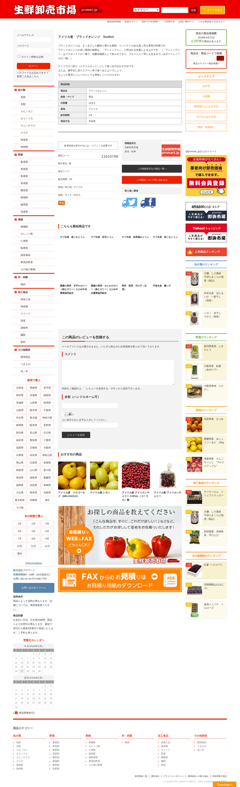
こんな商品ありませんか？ (211, 21)
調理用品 (25, 357)
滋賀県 (19, 447)
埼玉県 (19, 417)
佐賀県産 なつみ (214, 419)
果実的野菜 (27, 262)
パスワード (34, 48)
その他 (19, 507)
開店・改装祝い (206, 127)
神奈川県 (47, 417)
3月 (47, 523)
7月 (20, 538)
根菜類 (24, 176)
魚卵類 (24, 146)
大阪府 (47, 447)
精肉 (23, 284)
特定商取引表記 (219, 776)
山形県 (33, 402)
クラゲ (24, 132)
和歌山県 (47, 455)
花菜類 (24, 211)
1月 (20, 523)
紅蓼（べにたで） (214, 564)
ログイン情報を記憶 (30, 56)
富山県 (33, 432)
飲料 (23, 342)
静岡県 (19, 425)
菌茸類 (24, 190)
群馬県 (47, 402)
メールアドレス (34, 38)
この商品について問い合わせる (152, 180)
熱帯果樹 (25, 255)
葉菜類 (24, 161)
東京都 (33, 417)
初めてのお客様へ (151, 21)
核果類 (24, 248)
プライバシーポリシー (173, 776)
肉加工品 (25, 299)
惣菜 (23, 320)
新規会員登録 (114, 21)
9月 (47, 538)
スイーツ (25, 313)
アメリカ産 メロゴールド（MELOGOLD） (72, 492)
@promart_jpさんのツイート (201, 151)
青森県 (33, 387)
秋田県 (19, 395)
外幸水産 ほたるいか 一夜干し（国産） (214, 297)
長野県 (47, 425)
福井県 (19, 440)
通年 (19, 553)
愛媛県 (47, 477)
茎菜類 (24, 183)
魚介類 (21, 90)
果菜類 (24, 169)
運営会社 (155, 776)
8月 (33, 538)
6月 (47, 531)
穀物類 (24, 197)
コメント (70, 354)
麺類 (23, 334)
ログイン (96, 145)
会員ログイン (131, 21)
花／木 (24, 371)
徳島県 (33, 477)
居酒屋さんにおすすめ (206, 106)
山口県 (33, 470)
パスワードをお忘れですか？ (33, 72)
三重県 (47, 440)
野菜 (20, 154)
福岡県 (19, 485)
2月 (33, 523)
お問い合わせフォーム (34, 587)
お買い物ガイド (186, 21)
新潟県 (19, 432)
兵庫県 (19, 455)
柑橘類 (24, 226)
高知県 (19, 477)
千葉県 (47, 410)
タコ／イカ (27, 118)
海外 (47, 500)
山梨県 (19, 410)
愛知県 (33, 440)
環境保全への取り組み (198, 776)
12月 (47, 546)
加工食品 (23, 292)
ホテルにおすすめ (206, 116)
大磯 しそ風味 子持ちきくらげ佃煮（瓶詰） (214, 277)
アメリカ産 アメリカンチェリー (168, 492)
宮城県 (33, 395)
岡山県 (19, 462)
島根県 (47, 462)
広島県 (33, 462)
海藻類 (24, 139)
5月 (33, 531)
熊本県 (33, 492)
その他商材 (24, 349)
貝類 (23, 104)
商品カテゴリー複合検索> (206, 63)
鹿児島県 (20, 500)
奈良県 (33, 455)
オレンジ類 (27, 233)
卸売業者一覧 (141, 776)
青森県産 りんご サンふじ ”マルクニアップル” (215, 462)
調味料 (24, 327)
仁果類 (24, 240)
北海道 (19, 387)
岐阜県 (33, 425)
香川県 (47, 470)
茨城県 (19, 402)
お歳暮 (206, 96)
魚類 (23, 97)
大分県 (19, 492)
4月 (20, 531)
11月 (33, 546)
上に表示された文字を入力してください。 (85, 419)
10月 (19, 546)
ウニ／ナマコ (28, 125)
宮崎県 (47, 492)
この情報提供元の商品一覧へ (151, 168)
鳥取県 (19, 470)
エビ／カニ (27, 111)
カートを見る (213, 9)
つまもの (25, 364)
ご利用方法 (169, 21)
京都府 (33, 447)
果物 (20, 219)
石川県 (47, 432)
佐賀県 (33, 485)
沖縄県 (33, 500)
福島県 (47, 395)
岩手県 (47, 387)
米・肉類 (23, 277)
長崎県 (47, 485)
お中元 (206, 86)
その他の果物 (28, 269)
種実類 (24, 204)
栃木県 (33, 410)
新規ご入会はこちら (28, 76)
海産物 (24, 306)
